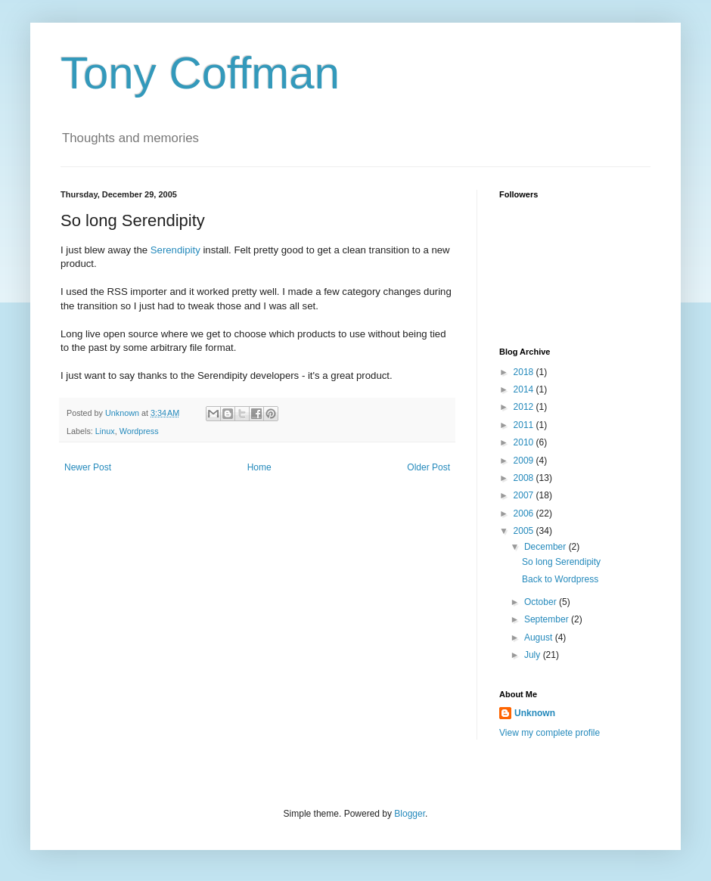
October (541, 602)
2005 (525, 531)
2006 (525, 513)
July (533, 655)
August (539, 637)
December (546, 546)
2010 (525, 442)
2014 (525, 389)
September (547, 619)
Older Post (428, 467)
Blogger (409, 813)
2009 (525, 460)
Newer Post (87, 467)
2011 (525, 425)
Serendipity (175, 250)
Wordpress (139, 431)
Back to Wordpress (560, 579)
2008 (525, 478)
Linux (105, 431)
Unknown (534, 713)
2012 (525, 407)
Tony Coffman (200, 73)
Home (259, 467)
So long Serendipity (561, 562)
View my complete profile (549, 732)
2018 (525, 372)
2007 (525, 495)
